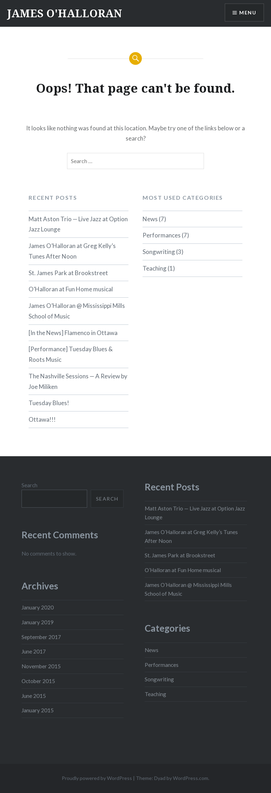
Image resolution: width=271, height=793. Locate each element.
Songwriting (159, 251)
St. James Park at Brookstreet (68, 273)
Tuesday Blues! (49, 403)
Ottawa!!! (42, 419)
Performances (162, 235)
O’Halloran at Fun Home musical (71, 289)
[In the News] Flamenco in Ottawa (73, 332)
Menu (247, 13)
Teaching (155, 268)
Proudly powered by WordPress (97, 778)
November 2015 (41, 666)
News (150, 219)
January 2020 (38, 607)
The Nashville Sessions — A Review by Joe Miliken (78, 381)
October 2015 (38, 681)
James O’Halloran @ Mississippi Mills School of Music (77, 311)
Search (29, 485)
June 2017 (34, 651)
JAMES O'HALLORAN (64, 13)
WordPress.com (190, 778)
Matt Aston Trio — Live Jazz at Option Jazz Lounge (78, 224)
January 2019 (38, 622)
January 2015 (38, 710)
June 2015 (34, 696)
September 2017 (41, 637)
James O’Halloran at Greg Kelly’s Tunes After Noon (72, 251)
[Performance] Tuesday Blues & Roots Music (71, 354)
